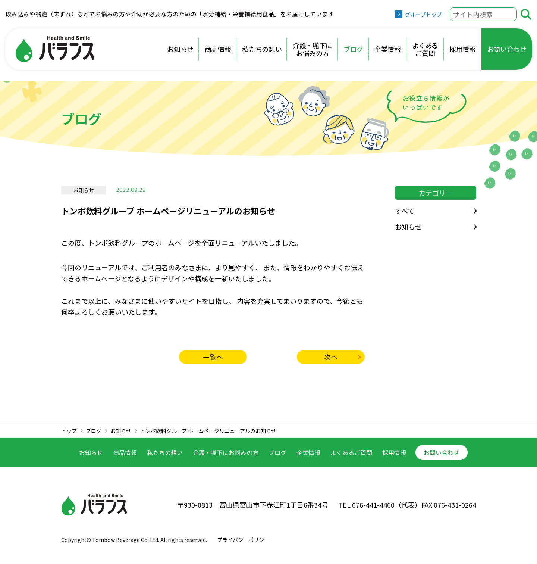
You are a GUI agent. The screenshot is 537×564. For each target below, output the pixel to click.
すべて (404, 210)
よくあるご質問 (425, 49)
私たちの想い (262, 49)
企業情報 (387, 49)
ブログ (353, 49)
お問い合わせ (507, 49)
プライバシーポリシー (243, 539)
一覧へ (213, 357)
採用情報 (462, 49)
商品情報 (218, 49)
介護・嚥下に (225, 452)
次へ (330, 357)
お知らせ (180, 49)
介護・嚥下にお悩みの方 (312, 49)
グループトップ (423, 14)
